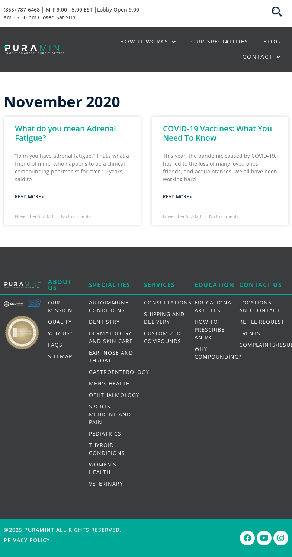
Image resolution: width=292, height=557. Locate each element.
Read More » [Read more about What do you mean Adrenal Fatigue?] (29, 196)
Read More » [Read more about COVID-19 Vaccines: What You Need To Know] (177, 196)
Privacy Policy (27, 540)
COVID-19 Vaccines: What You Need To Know (217, 133)
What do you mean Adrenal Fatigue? (65, 133)
